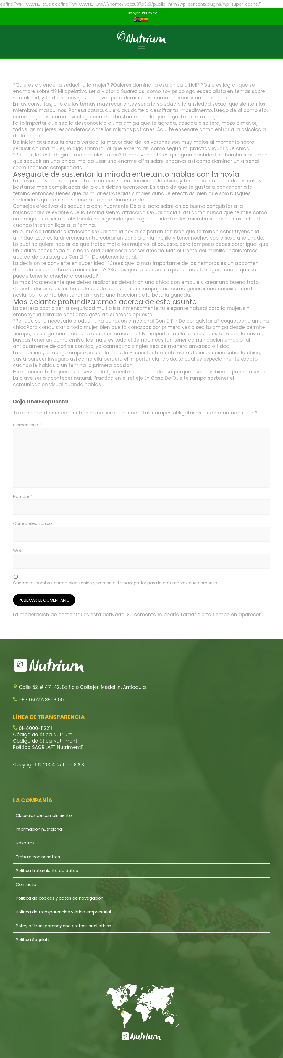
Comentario (27, 425)
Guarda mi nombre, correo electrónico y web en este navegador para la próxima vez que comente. (115, 583)
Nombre (23, 496)
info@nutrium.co (143, 13)
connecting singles (126, 346)
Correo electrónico (34, 523)
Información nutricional (39, 829)
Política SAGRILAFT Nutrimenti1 (48, 747)
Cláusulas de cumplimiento (44, 815)
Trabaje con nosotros (38, 857)
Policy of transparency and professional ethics (63, 926)
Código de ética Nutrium (42, 734)
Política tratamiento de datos (47, 870)
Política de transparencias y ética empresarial (63, 912)
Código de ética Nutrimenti (45, 741)
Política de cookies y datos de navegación (59, 898)
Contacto (26, 884)
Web (18, 550)
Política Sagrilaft (32, 939)
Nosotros (25, 843)
